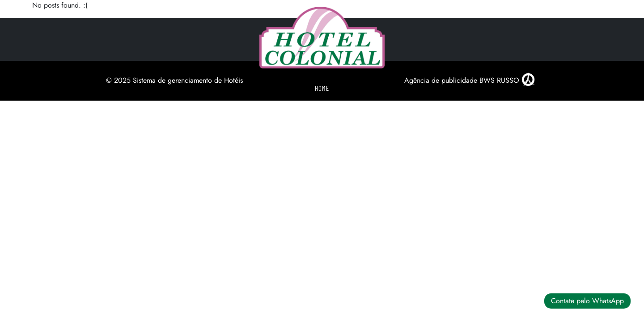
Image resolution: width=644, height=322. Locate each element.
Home (322, 88)
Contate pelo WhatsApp (587, 301)
